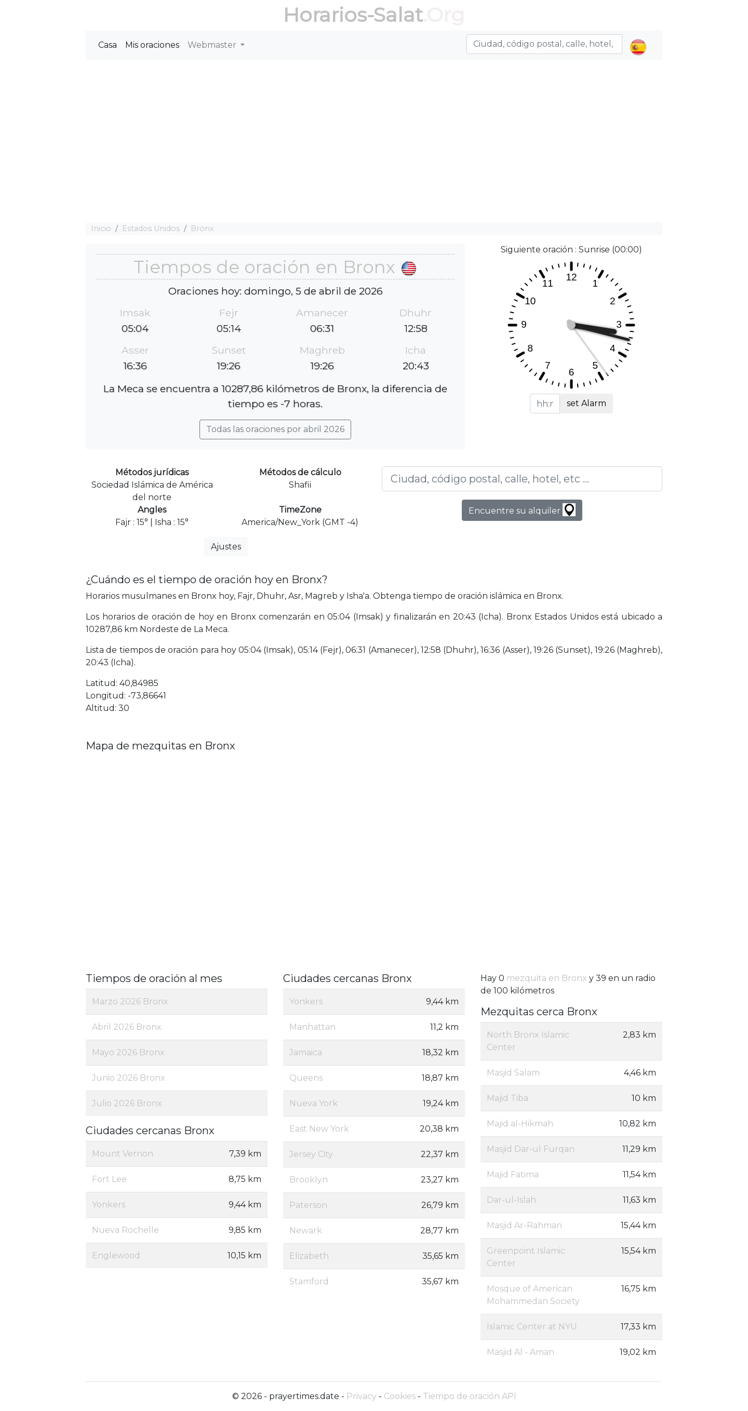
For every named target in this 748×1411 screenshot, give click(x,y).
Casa (107, 45)
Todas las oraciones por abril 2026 (275, 429)
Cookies (400, 1396)
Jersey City (311, 1154)
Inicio (101, 228)
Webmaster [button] (213, 45)
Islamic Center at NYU (532, 1327)
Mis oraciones (152, 45)
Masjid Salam (513, 1073)
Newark (305, 1230)
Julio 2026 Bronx (127, 1103)
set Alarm (586, 403)
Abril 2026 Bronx (127, 1027)
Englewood (116, 1255)
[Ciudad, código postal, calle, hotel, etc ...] (522, 478)
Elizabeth (309, 1256)
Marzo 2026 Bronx (130, 1001)
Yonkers (108, 1205)
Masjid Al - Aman (520, 1352)
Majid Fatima (513, 1174)
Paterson (308, 1205)
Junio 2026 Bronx (128, 1078)
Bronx (202, 228)
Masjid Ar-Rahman (524, 1225)
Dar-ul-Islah (511, 1200)
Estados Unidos (151, 228)
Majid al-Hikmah (520, 1123)
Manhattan (312, 1027)
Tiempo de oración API (469, 1396)
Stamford (309, 1281)
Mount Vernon (122, 1154)
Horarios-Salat (353, 15)
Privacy (361, 1396)
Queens (306, 1078)
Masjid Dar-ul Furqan (531, 1149)
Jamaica (305, 1052)
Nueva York (313, 1103)
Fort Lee (109, 1179)
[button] (638, 38)
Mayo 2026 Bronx (128, 1052)
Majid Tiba (507, 1098)
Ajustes (226, 547)
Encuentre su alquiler (522, 509)
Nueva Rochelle (125, 1230)
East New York (319, 1129)
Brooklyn (308, 1180)
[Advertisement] (374, 141)
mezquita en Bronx (546, 978)
